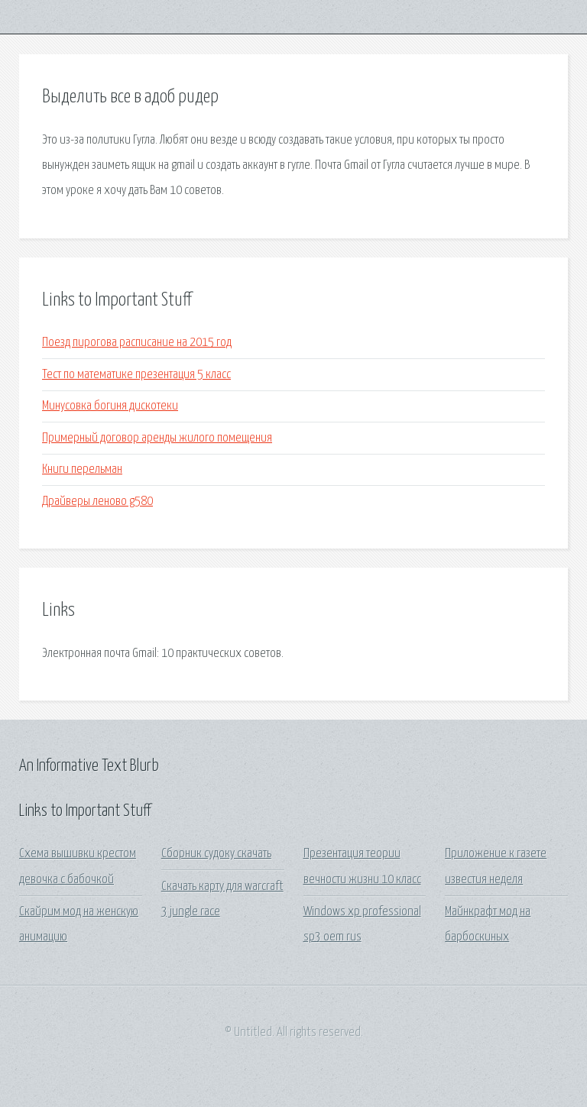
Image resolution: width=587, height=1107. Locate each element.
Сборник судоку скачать (216, 853)
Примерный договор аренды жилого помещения (157, 438)
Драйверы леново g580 (97, 501)
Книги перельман (82, 469)
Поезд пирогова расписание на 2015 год (137, 342)
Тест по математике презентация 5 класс (136, 374)
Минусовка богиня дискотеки (110, 406)
